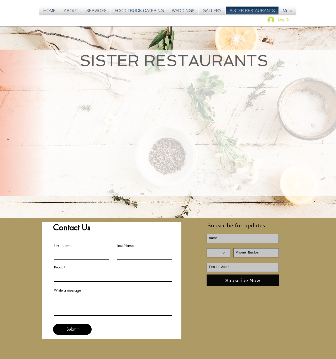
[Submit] (72, 329)
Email (58, 268)
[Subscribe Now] (243, 280)
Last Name (125, 245)
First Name (62, 245)
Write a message (67, 290)
